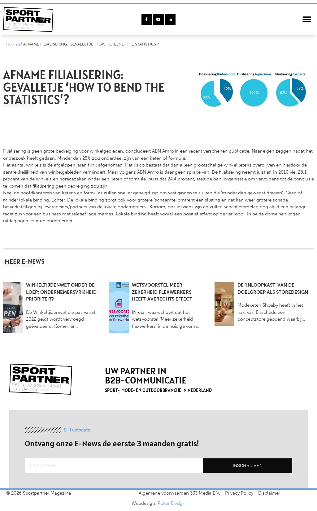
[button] (307, 20)
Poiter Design (171, 503)
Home (12, 44)
